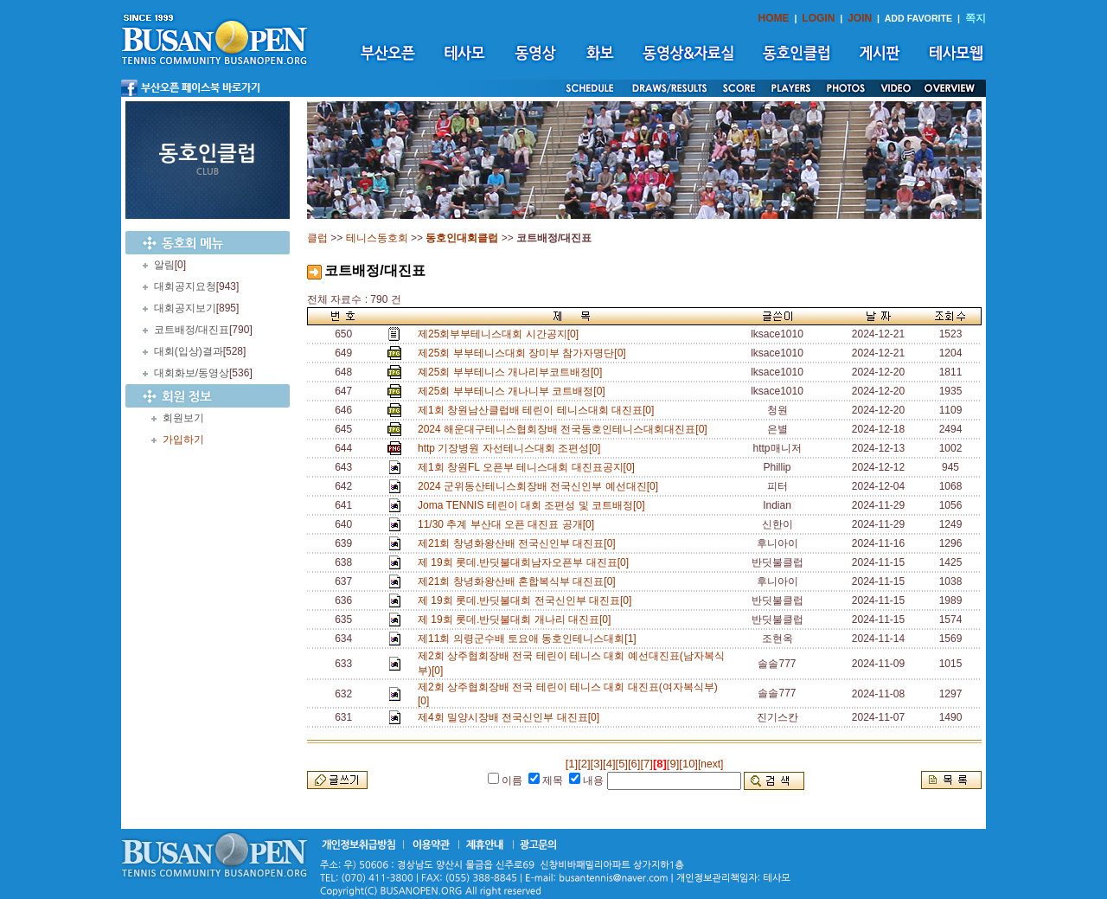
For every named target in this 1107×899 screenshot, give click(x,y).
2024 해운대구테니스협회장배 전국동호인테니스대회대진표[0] (565, 429)
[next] (710, 764)
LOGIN (818, 18)
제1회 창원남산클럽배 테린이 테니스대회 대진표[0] (539, 410)
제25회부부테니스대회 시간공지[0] (501, 334)
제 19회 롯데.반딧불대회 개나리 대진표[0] (517, 619)
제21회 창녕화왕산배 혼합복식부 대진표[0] (519, 581)
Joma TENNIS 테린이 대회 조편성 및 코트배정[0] (534, 505)
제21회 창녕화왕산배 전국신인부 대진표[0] (519, 543)
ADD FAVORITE (919, 18)
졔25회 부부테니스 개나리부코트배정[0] (513, 372)
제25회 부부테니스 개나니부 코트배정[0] (514, 391)
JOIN (860, 18)
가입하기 (183, 439)
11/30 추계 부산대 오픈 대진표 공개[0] (509, 524)
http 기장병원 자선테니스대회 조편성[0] (512, 448)
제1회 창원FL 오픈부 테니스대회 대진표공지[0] (529, 467)
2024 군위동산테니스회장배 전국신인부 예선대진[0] (541, 486)
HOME (774, 18)
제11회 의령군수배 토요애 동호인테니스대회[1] (530, 639)
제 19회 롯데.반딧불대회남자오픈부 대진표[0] (526, 562)
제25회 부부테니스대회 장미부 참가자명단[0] (524, 353)
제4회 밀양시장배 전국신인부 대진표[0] (511, 717)
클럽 (317, 238)
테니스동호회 (377, 238)
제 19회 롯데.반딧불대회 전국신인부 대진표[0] (527, 600)
